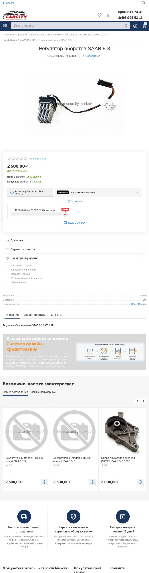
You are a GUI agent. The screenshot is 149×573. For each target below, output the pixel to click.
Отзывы (54, 314)
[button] (91, 56)
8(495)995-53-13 (130, 18)
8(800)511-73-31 (130, 12)
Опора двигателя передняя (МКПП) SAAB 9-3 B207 (120, 459)
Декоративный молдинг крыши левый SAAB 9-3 (26, 459)
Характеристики (33, 314)
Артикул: (52, 56)
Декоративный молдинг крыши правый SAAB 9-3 (70, 459)
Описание (11, 314)
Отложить (74, 201)
